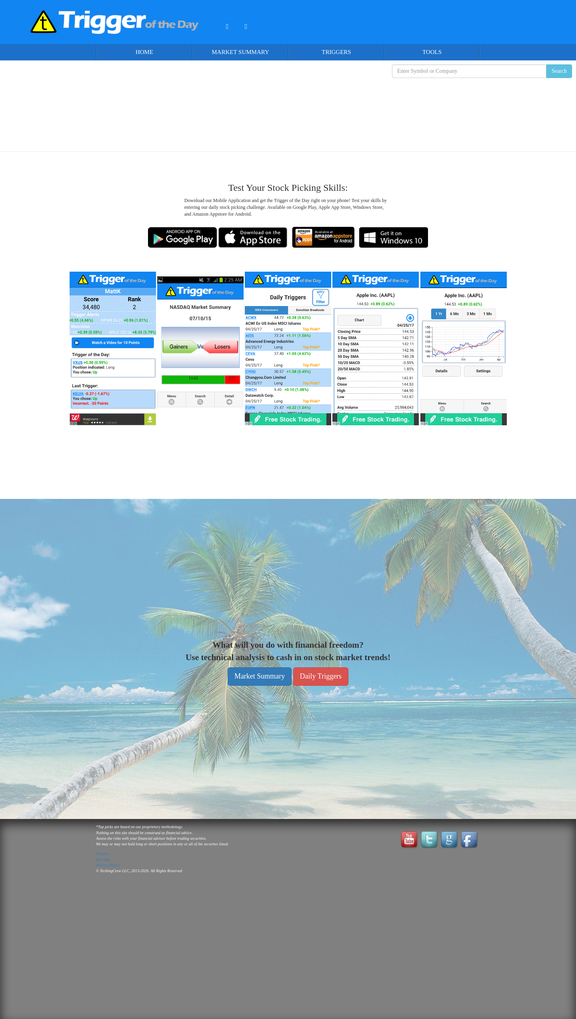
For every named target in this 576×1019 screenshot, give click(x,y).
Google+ (103, 853)
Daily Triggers (321, 676)
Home (144, 52)
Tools (432, 52)
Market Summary (240, 52)
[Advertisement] (288, 108)
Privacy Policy (108, 865)
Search (559, 71)
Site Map (103, 859)
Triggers (336, 52)
